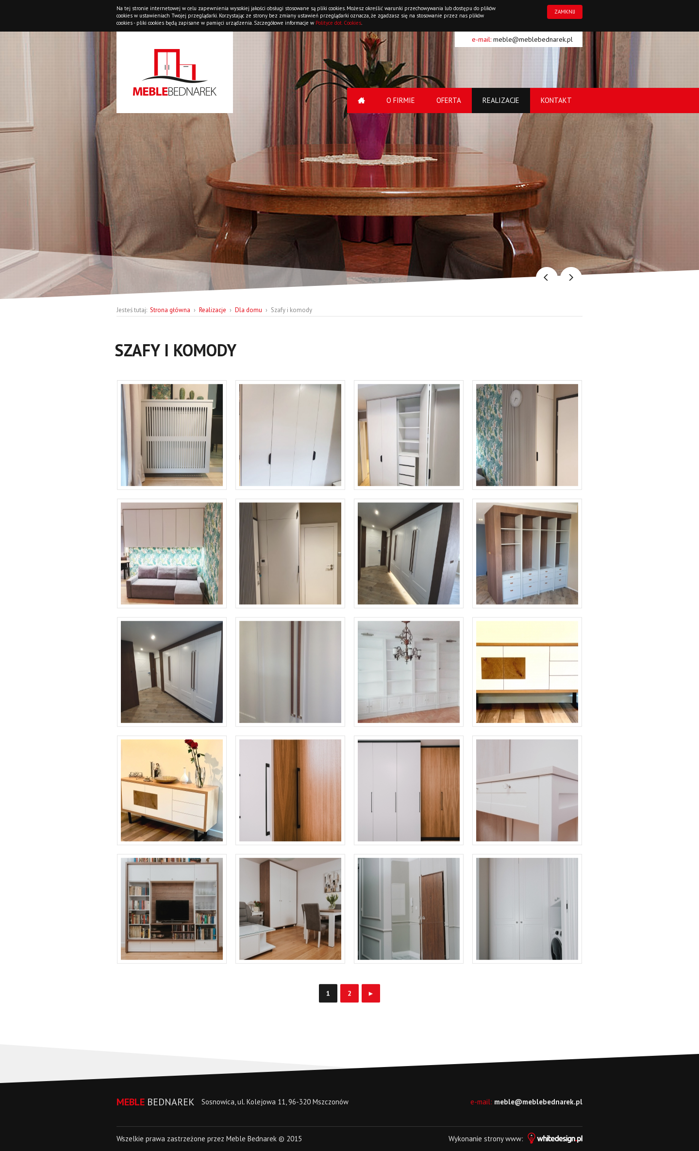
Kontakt (556, 100)
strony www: (533, 1138)
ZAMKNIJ (564, 11)
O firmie (400, 100)
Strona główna (170, 310)
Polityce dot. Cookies (338, 22)
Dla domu (248, 310)
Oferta (448, 100)
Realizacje (501, 100)
